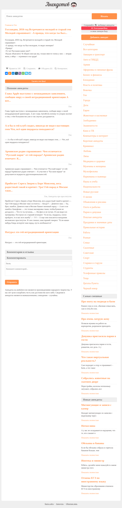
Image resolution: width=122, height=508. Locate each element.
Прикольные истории (94, 228)
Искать (110, 16)
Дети (85, 105)
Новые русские (91, 192)
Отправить (12, 282)
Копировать (60, 68)
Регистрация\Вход (99, 28)
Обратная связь (71, 505)
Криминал (88, 146)
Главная (8, 25)
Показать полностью (90, 314)
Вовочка (87, 90)
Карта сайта (49, 505)
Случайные (89, 44)
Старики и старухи (92, 264)
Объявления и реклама (94, 202)
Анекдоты (60, 505)
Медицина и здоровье (94, 161)
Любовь (87, 151)
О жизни (87, 197)
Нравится (13, 68)
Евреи (86, 110)
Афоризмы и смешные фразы (98, 70)
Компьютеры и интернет (95, 136)
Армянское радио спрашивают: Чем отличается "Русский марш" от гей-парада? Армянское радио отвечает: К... (34, 155)
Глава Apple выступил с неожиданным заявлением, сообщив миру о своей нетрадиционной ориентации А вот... (36, 97)
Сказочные (88, 248)
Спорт (86, 258)
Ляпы (86, 156)
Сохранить (29, 68)
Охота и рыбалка (91, 207)
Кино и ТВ (88, 131)
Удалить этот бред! (38, 81)
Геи (15, 25)
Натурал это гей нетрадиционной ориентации (32, 232)
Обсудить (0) (45, 68)
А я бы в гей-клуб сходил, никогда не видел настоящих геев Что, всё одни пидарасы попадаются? (37, 127)
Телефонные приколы (94, 274)
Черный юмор (90, 289)
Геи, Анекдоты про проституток (57, 196)
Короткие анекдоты (93, 141)
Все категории (90, 49)
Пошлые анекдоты (92, 218)
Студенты (88, 269)
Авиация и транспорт (94, 54)
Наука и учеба (90, 182)
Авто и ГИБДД (90, 59)
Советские (88, 253)
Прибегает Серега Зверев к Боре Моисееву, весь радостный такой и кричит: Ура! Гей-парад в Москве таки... (36, 187)
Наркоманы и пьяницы (94, 177)
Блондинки (88, 80)
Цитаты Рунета (91, 284)
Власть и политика (92, 85)
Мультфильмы (90, 172)
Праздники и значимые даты (97, 223)
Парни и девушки (92, 212)
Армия (86, 64)
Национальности (91, 187)
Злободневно (89, 121)
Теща (86, 279)
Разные (86, 238)
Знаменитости (90, 126)
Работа (86, 233)
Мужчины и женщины (94, 166)
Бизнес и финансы (92, 75)
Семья (86, 243)
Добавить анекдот (99, 37)
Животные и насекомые (95, 115)
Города (86, 100)
